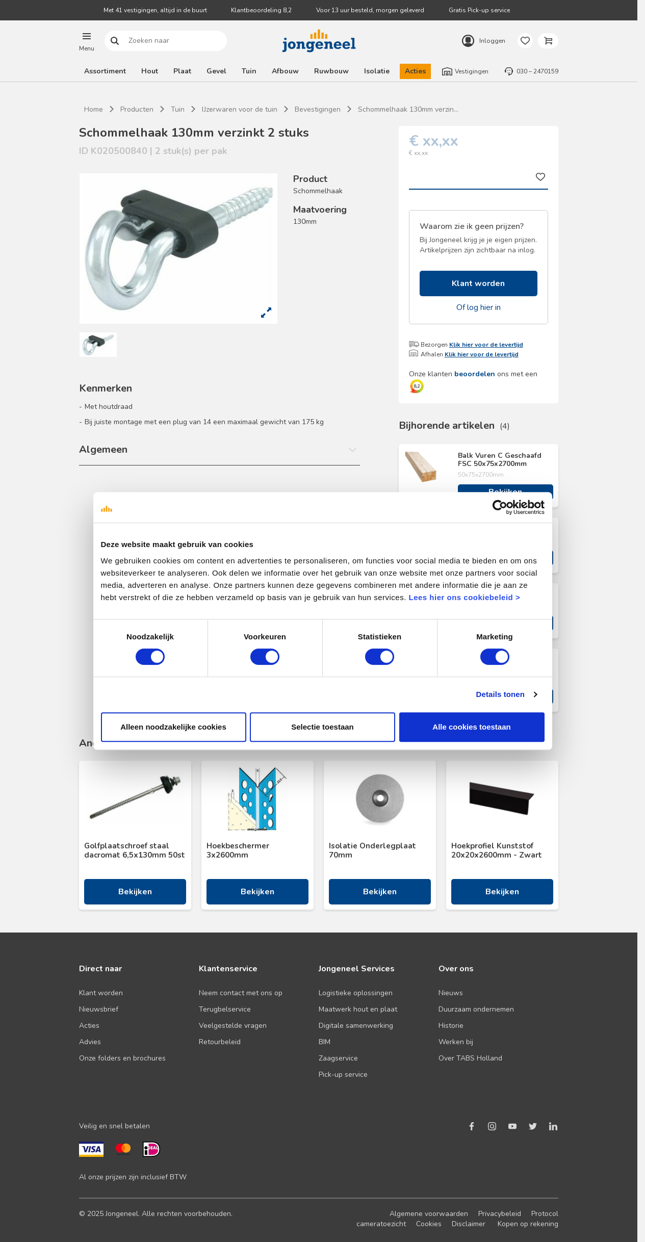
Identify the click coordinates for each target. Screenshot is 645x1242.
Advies (90, 1042)
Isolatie (377, 71)
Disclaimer (468, 1224)
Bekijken (505, 492)
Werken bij (455, 1042)
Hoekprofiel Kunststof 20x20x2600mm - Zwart (496, 850)
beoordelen (474, 374)
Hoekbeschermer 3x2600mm (238, 850)
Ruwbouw (331, 71)
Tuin (249, 71)
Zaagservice (338, 1058)
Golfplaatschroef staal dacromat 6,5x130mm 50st (134, 850)
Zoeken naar (115, 41)
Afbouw (285, 71)
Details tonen (502, 705)
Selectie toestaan (322, 737)
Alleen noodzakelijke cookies (172, 737)
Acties (415, 71)
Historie (450, 1025)
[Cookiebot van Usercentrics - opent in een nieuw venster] (501, 517)
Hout (149, 71)
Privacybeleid (499, 1214)
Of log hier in (478, 307)
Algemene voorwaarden (429, 1214)
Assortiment (105, 71)
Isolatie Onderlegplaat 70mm (372, 850)
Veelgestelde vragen (233, 1025)
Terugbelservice (225, 1009)
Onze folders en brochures (122, 1058)
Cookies (429, 1224)
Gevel (216, 71)
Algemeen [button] (103, 449)
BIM (324, 1042)
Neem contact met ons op (240, 993)
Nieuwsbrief (98, 1009)
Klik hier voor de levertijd (486, 345)
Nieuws (450, 993)
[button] (86, 41)
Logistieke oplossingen (356, 993)
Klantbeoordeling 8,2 (261, 10)
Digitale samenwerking (356, 1025)
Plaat (182, 71)
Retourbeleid (220, 1042)
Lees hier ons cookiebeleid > (444, 607)
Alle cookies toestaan (472, 737)
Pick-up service (343, 1074)
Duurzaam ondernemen (476, 1009)
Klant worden (478, 283)
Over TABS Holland (470, 1058)
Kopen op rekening (528, 1224)
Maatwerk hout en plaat (358, 1009)
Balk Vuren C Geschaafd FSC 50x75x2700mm (499, 460)
